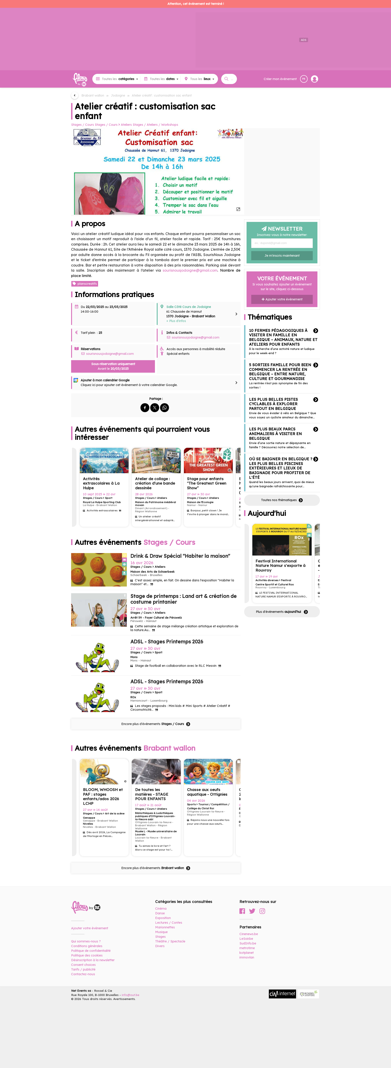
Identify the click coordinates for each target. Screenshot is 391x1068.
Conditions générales (86, 946)
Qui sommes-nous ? (86, 941)
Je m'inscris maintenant (282, 256)
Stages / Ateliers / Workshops (155, 125)
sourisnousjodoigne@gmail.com (192, 337)
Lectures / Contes (168, 923)
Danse (160, 913)
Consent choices (83, 965)
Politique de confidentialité (91, 951)
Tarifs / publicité (83, 969)
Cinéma (161, 909)
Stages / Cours (82, 125)
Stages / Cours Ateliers (113, 125)
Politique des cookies (87, 955)
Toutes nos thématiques (282, 500)
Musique (161, 932)
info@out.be (130, 995)
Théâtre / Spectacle (170, 941)
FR (303, 78)
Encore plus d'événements (155, 724)
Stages (160, 937)
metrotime (247, 948)
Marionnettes (165, 927)
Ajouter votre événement (282, 299)
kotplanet (246, 953)
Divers (160, 946)
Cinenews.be (248, 934)
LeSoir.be (246, 939)
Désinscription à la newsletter (93, 960)
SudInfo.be (247, 943)
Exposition (163, 918)
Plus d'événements (282, 612)
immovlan (246, 957)
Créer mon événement (280, 79)
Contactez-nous (83, 974)
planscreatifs (85, 284)
